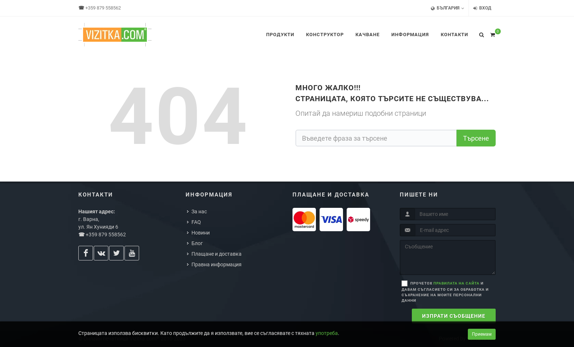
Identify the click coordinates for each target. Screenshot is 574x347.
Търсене (476, 138)
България (447, 8)
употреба (327, 333)
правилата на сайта (456, 283)
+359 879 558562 (103, 8)
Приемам (482, 334)
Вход (482, 8)
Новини (200, 233)
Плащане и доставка (216, 254)
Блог (197, 243)
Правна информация (216, 264)
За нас (199, 211)
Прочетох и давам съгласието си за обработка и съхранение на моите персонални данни (445, 291)
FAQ (196, 222)
